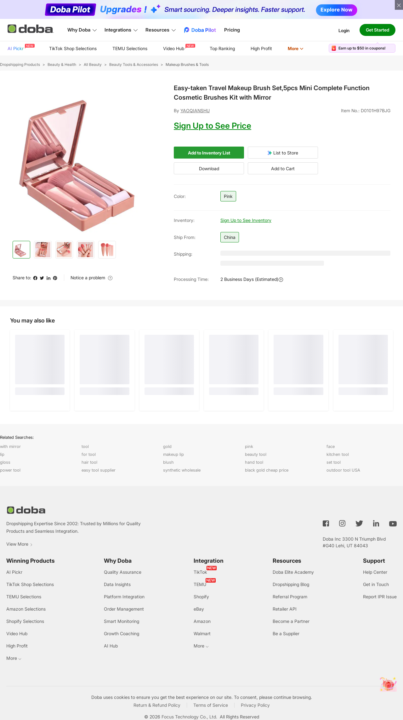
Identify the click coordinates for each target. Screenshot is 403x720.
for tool (89, 454)
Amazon (202, 621)
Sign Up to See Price (212, 126)
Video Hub (178, 47)
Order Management (124, 609)
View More (19, 544)
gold (167, 446)
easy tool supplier (99, 470)
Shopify (201, 596)
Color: (180, 196)
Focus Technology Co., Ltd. (189, 716)
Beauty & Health (62, 64)
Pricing (232, 30)
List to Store (283, 152)
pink (249, 446)
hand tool (254, 462)
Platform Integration (124, 596)
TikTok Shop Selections (73, 48)
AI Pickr (20, 47)
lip (2, 454)
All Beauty (93, 64)
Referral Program (290, 596)
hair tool (89, 462)
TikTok (200, 572)
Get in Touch (376, 584)
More (296, 48)
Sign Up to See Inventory (245, 220)
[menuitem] (20, 48)
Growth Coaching (121, 633)
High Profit (261, 48)
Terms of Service (210, 705)
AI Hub (111, 645)
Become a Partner (291, 621)
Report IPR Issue (380, 596)
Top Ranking (222, 48)
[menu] (163, 48)
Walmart (202, 633)
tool (85, 446)
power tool (10, 470)
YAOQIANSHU (195, 110)
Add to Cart (283, 168)
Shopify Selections (25, 621)
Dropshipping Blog (291, 584)
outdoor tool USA (343, 470)
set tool (333, 462)
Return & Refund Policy (156, 705)
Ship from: (185, 237)
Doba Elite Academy (293, 572)
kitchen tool (337, 454)
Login (343, 30)
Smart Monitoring (121, 621)
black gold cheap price (266, 470)
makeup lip (173, 454)
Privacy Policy (255, 705)
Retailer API (285, 609)
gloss (5, 462)
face (330, 446)
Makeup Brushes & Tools (187, 64)
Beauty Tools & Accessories (133, 64)
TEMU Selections (129, 48)
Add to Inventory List (209, 152)
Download (209, 168)
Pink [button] (228, 196)
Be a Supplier (286, 633)
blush (168, 462)
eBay (199, 609)
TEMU (200, 584)
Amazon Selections (26, 609)
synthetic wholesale (182, 470)
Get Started (377, 29)
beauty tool (255, 454)
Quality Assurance (122, 572)
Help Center (375, 572)
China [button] (230, 237)
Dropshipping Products (20, 64)
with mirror (10, 446)
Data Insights (117, 584)
